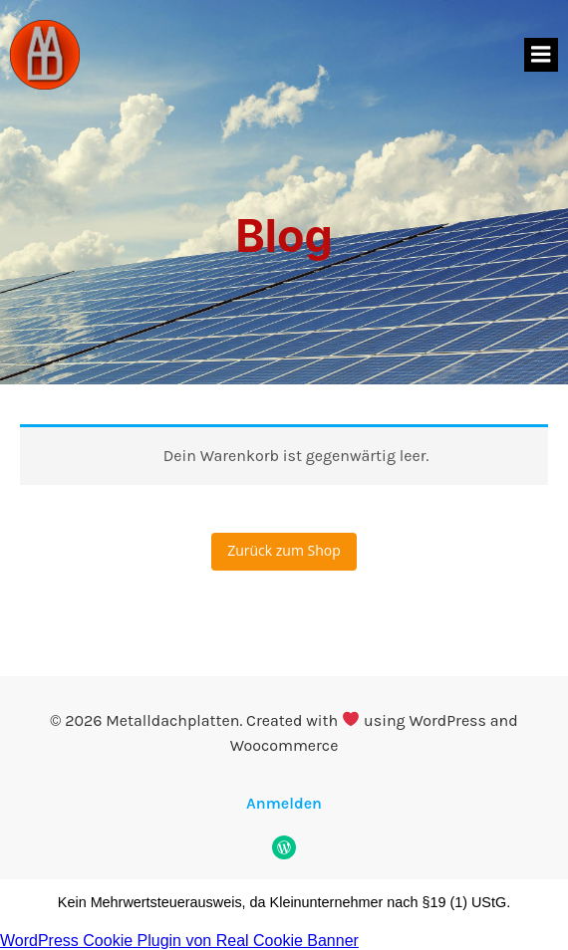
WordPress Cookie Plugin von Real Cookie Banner (179, 940)
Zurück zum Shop (284, 550)
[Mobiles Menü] (541, 55)
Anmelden (284, 803)
